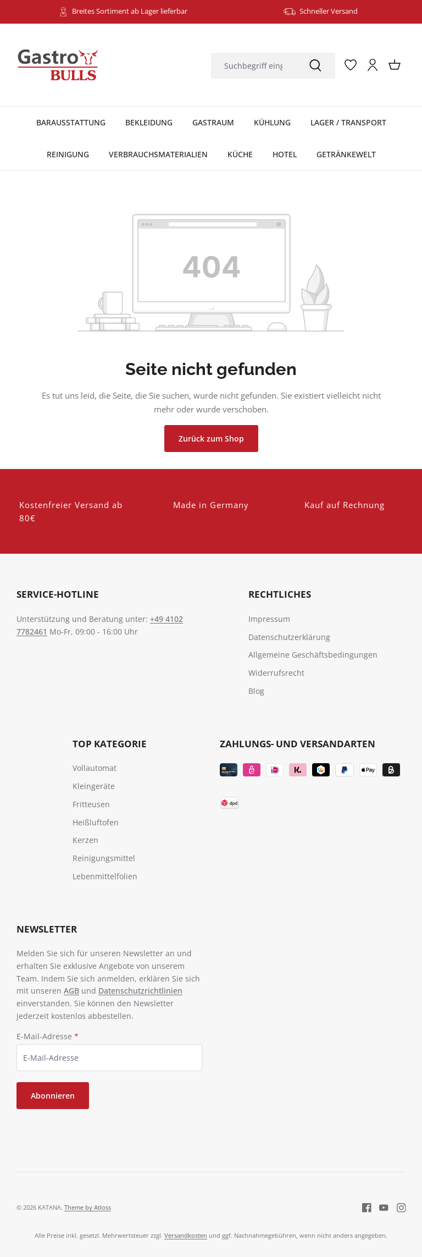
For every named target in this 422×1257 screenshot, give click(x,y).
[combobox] (253, 66)
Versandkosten (185, 1235)
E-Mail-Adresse (47, 1036)
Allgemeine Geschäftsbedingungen (312, 654)
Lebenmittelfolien (105, 876)
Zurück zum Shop (211, 438)
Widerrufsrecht (276, 673)
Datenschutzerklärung (289, 637)
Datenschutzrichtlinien (140, 990)
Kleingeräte (94, 786)
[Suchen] (315, 66)
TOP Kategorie (110, 743)
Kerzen (85, 840)
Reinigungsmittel (104, 858)
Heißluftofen (96, 822)
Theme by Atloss (87, 1207)
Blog (256, 691)
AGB (71, 990)
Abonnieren (53, 1095)
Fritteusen (91, 804)
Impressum (269, 619)
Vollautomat (94, 768)
